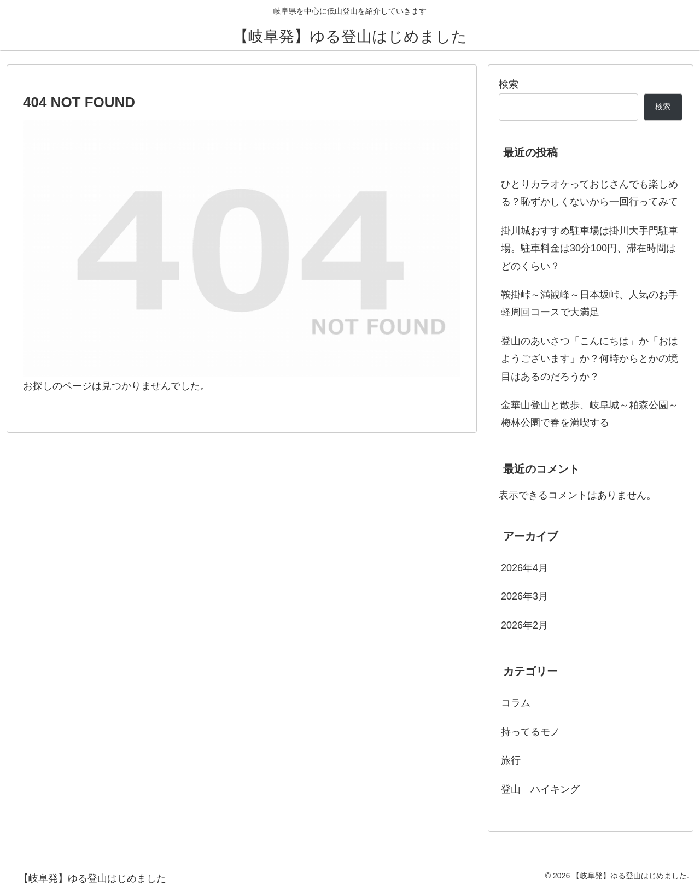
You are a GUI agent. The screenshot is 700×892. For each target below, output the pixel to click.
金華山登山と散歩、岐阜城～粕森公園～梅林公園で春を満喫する (589, 414)
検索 (508, 84)
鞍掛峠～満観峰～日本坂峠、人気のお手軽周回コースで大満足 (589, 303)
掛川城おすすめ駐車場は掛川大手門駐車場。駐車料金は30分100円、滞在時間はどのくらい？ (589, 248)
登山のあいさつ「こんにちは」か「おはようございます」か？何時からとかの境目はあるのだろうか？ (589, 359)
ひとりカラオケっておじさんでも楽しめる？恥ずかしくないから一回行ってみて (589, 193)
